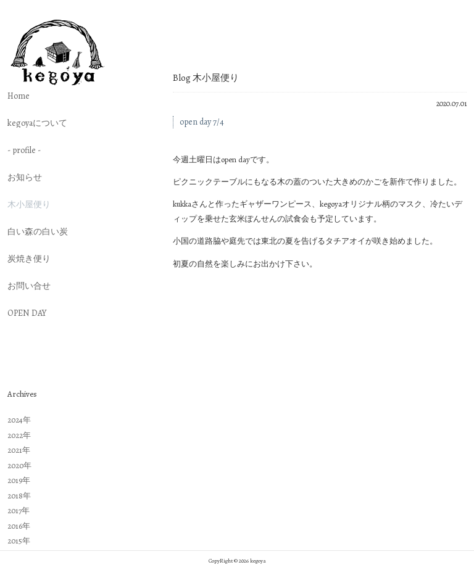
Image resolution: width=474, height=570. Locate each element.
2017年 (18, 510)
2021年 (18, 450)
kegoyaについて (37, 123)
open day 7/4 (202, 122)
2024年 (19, 420)
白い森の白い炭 (37, 232)
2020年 (19, 465)
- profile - (24, 150)
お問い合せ (29, 286)
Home (18, 96)
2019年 (18, 480)
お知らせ (24, 177)
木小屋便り (29, 204)
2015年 (18, 540)
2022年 (19, 435)
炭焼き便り (29, 259)
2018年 (19, 495)
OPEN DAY (26, 313)
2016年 (18, 526)
